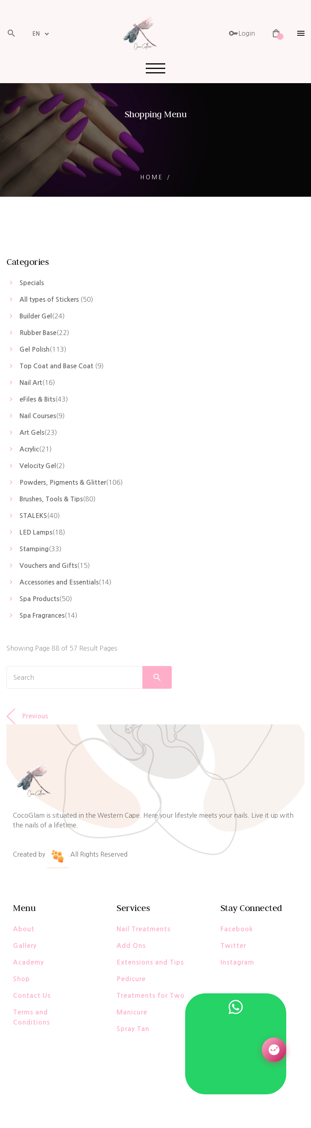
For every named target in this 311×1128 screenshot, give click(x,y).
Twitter (233, 946)
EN (36, 34)
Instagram (237, 962)
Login (242, 33)
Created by (41, 854)
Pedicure (131, 979)
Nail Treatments (144, 929)
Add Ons (131, 946)
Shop (21, 979)
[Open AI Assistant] (274, 1050)
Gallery (25, 946)
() (56, 299)
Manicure (132, 1012)
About (24, 929)
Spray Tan (133, 1029)
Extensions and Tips (150, 962)
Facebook (236, 929)
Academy (28, 962)
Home (152, 177)
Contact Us (32, 996)
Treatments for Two (151, 996)
